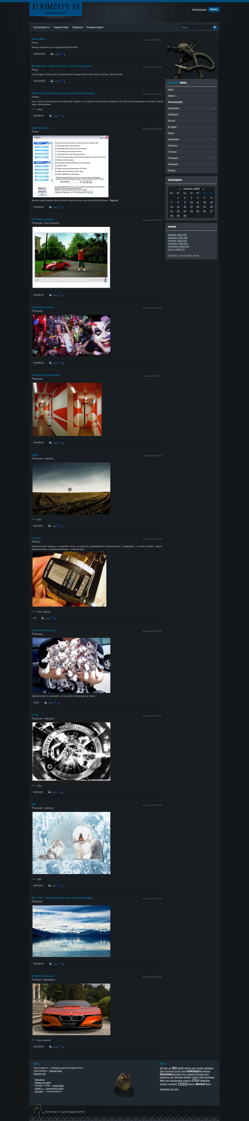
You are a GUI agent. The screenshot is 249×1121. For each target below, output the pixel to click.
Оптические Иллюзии (45, 374)
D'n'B (35, 714)
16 (185, 206)
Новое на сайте (43, 1082)
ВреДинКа (38, 525)
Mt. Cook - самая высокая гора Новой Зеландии (62, 897)
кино (162, 1080)
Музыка (172, 145)
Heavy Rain (39, 38)
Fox (63, 1111)
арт (172, 1077)
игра (201, 1077)
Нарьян (191, 1074)
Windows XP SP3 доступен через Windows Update (63, 93)
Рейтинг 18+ (40, 1073)
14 (171, 206)
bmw (39, 1040)
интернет (210, 1077)
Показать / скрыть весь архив (183, 255)
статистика (57, 1085)
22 (178, 211)
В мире (172, 126)
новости (187, 1080)
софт (36, 96)
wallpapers (49, 458)
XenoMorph (38, 115)
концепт (47, 1040)
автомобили (49, 979)
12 (204, 202)
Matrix (171, 95)
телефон (172, 1084)
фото (208, 1084)
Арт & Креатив (51, 223)
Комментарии (95, 27)
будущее (178, 1077)
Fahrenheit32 (39, 53)
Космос (177, 1074)
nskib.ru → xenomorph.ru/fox (49, 1088)
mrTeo (36, 702)
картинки (38, 223)
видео (187, 1077)
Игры (171, 133)
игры (35, 42)
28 (171, 215)
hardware (208, 1068)
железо (36, 541)
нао (167, 1080)
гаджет (46, 611)
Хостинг (39, 1091)
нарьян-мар (176, 1080)
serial (183, 1071)
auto (165, 1068)
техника (37, 979)
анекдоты (165, 1077)
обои (39, 519)
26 (204, 211)
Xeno (72, 1111)
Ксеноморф (55, 8)
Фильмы (173, 164)
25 (198, 211)
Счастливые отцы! (44, 630)
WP (34, 804)
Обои (35, 454)
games (187, 1068)
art (161, 1068)
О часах (37, 537)
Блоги (171, 120)
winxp (39, 109)
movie (177, 1071)
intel (162, 1071)
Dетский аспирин (42, 219)
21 (171, 211)
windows (206, 1071)
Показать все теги (169, 1089)
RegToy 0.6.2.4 (41, 127)
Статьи (172, 151)
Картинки (166, 1074)
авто (206, 1074)
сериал (163, 1084)
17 (191, 206)
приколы (205, 1080)
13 (211, 202)
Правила (77, 27)
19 (204, 206)
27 (211, 211)
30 (185, 215)
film (174, 1067)
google (199, 1068)
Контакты (39, 1079)
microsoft (169, 1071)
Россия (200, 1074)
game (181, 1068)
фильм (200, 1083)
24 (191, 211)
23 (185, 211)
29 (178, 215)
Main (171, 89)
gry (34, 617)
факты (191, 1084)
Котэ (184, 1074)
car (170, 1068)
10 (191, 202)
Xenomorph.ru (41, 27)
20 (211, 206)
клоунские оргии (42, 307)
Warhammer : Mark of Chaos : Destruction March (61, 66)
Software (173, 114)
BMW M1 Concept (42, 975)
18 (198, 206)
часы (39, 611)
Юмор (171, 170)
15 (178, 206)
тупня (183, 1083)
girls (194, 1068)
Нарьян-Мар (61, 27)
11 (198, 202)
